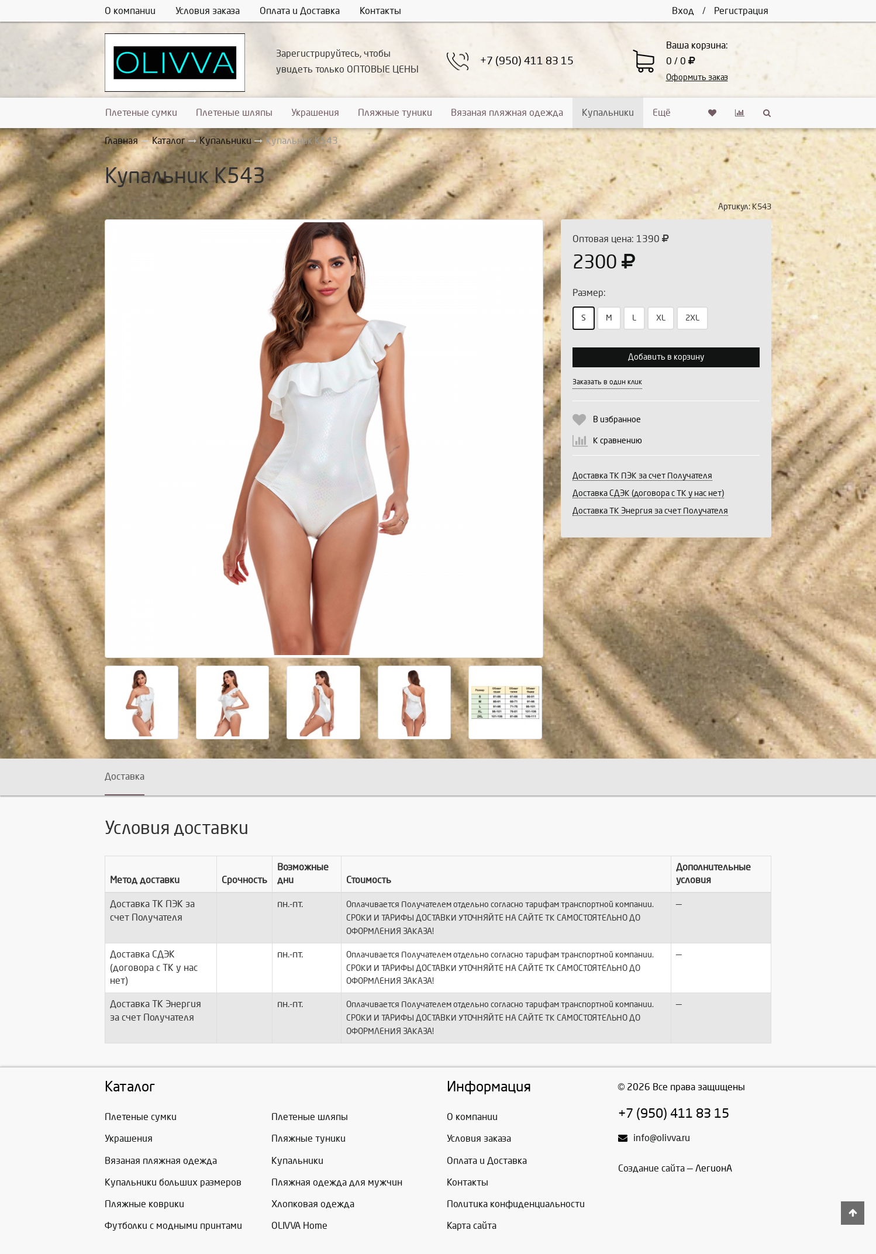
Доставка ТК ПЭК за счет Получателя (642, 475)
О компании (130, 11)
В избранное (617, 419)
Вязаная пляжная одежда (507, 113)
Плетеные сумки (141, 113)
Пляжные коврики (144, 1204)
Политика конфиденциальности (516, 1204)
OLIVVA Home (299, 1226)
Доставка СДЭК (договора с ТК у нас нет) (648, 493)
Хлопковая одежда (312, 1204)
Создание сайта (651, 1168)
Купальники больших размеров (173, 1182)
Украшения (315, 113)
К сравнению (617, 440)
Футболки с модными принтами (173, 1226)
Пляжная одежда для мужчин (336, 1182)
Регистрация (741, 11)
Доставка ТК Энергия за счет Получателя (650, 511)
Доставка (124, 776)
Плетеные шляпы (234, 113)
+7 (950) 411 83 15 (527, 61)
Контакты (380, 11)
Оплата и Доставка (300, 11)
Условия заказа (207, 11)
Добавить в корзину (666, 357)
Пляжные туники (395, 113)
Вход (683, 11)
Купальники (608, 113)
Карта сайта (471, 1226)
